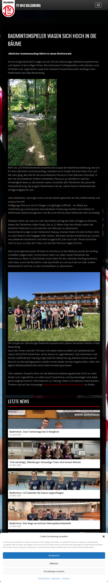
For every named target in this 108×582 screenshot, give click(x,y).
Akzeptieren (54, 555)
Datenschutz (55, 578)
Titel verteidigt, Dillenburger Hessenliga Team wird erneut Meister (45, 462)
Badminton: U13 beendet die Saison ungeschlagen (36, 492)
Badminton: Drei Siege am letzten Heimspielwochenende (40, 523)
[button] (103, 536)
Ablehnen (54, 563)
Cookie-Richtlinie (44, 578)
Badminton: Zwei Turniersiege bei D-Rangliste (34, 431)
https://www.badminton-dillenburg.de (63, 384)
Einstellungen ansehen (54, 571)
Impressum (66, 578)
